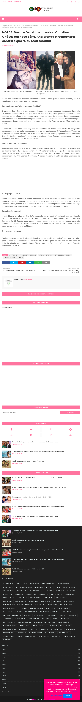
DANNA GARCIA (33, 601)
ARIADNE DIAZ (47, 591)
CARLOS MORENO (56, 594)
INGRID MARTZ (44, 612)
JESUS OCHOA (38, 615)
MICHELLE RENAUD (65, 626)
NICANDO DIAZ (23, 629)
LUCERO (54, 619)
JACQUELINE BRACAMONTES (12, 615)
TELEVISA (15, 26)
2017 (41, 683)
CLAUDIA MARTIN (22, 598)
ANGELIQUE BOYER (34, 591)
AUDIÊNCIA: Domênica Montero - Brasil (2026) (28, 540)
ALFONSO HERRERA (63, 584)
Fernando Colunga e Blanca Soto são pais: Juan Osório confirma (35, 442)
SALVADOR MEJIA (20, 633)
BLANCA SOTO (7, 594)
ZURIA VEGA (7, 640)
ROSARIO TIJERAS (9, 257)
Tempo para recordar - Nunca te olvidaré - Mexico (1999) (32, 497)
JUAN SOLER (7, 619)
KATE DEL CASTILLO (19, 619)
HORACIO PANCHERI (31, 612)
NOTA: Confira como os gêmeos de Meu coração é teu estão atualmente (38, 507)
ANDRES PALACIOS (69, 587)
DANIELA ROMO (7, 601)
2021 (41, 668)
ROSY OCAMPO (8, 633)
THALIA (20, 636)
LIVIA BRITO (45, 619)
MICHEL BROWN (52, 626)
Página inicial (6, 26)
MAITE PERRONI (64, 619)
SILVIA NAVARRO (64, 633)
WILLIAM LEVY (56, 636)
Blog (34, 699)
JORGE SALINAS (51, 615)
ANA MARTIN (50, 587)
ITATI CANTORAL (67, 612)
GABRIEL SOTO (50, 608)
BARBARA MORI (59, 591)
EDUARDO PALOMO (9, 605)
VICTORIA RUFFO (44, 636)
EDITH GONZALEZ (69, 601)
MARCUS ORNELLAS (9, 622)
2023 (41, 661)
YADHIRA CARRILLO (69, 636)
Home (4, 2)
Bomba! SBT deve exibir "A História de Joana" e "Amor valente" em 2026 (37, 478)
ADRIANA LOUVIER (21, 584)
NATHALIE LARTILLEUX (9, 629)
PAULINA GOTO (58, 629)
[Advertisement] (20, 177)
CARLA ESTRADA (31, 594)
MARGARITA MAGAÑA (24, 622)
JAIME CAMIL (27, 615)
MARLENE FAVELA (24, 626)
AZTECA (41, 255)
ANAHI (59, 587)
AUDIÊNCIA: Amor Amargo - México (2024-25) (28, 461)
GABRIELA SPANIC (62, 608)
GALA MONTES (7, 612)
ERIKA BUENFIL (52, 605)
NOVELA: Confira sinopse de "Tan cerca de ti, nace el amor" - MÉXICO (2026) (39, 487)
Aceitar (67, 695)
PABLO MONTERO (46, 629)
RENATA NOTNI (70, 629)
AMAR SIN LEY (13, 255)
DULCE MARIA (57, 601)
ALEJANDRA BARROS (48, 584)
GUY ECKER (18, 612)
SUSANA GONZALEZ (9, 636)
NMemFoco (51, 699)
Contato (17, 2)
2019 (41, 676)
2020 (41, 672)
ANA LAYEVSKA (38, 587)
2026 (41, 650)
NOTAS (68, 255)
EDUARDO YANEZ (40, 605)
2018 (41, 680)
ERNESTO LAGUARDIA (66, 605)
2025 (41, 653)
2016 (41, 687)
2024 (41, 657)
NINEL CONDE (34, 629)
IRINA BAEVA (55, 612)
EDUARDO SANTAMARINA (25, 605)
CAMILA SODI (19, 594)
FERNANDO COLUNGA (36, 608)
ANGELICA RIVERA (8, 591)
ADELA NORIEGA (8, 584)
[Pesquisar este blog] (31, 412)
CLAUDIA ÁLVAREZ (35, 598)
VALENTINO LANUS (30, 636)
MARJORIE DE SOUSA (9, 626)
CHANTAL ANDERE (8, 598)
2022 (41, 665)
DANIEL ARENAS (48, 598)
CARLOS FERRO (43, 594)
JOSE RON (62, 615)
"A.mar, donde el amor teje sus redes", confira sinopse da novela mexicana (38, 452)
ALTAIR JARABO (8, 587)
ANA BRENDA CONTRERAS (28, 255)
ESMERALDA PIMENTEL (9, 608)
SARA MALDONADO (50, 633)
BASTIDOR (49, 255)
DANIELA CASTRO (61, 598)
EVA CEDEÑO (23, 608)
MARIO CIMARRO (63, 622)
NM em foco (28, 280)
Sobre (10, 2)
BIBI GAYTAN (71, 591)
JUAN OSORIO (72, 615)
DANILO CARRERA (20, 601)
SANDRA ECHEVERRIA (35, 633)
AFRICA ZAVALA (34, 584)
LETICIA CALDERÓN (34, 619)
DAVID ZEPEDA (59, 255)
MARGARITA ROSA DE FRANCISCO (44, 622)
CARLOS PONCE (70, 594)
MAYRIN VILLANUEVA (38, 626)
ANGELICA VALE (21, 591)
